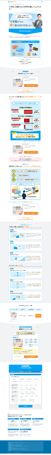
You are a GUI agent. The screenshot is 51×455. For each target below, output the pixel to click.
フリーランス (22, 401)
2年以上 (21, 397)
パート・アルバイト (28, 401)
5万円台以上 (34, 389)
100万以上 (34, 393)
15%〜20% (31, 385)
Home (9, 4)
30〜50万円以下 (22, 393)
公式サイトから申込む (31, 85)
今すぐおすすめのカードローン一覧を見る (25, 90)
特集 (11, 4)
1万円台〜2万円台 (22, 389)
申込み (38, 315)
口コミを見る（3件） (18, 356)
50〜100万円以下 (28, 393)
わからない (21, 385)
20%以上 (35, 385)
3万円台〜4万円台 (29, 389)
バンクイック (25, 77)
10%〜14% (26, 385)
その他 (33, 401)
